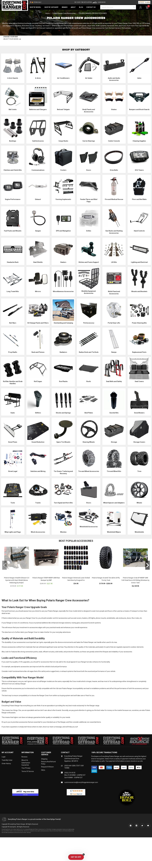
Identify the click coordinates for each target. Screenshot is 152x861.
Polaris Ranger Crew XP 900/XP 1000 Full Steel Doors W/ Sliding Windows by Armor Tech (135, 580)
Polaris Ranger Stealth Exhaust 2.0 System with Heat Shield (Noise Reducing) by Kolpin (16, 580)
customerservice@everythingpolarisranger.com (81, 782)
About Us (24, 760)
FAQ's (43, 770)
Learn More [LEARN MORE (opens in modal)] (101, 2)
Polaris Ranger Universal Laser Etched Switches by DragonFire (76, 579)
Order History (6, 763)
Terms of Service (27, 771)
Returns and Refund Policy (48, 763)
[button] (76, 857)
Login (3, 757)
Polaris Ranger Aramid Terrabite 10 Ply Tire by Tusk (106, 579)
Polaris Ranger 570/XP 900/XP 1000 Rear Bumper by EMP (46, 579)
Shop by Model (35, 7)
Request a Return (47, 767)
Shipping (44, 759)
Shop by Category (51, 7)
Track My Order (7, 760)
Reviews (24, 757)
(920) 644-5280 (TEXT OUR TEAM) (74, 767)
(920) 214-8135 (69, 773)
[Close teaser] (83, 854)
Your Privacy (25, 768)
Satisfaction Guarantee (25, 764)
